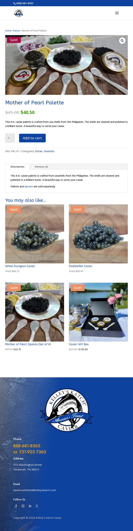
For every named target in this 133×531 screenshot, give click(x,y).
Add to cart (32, 138)
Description (17, 166)
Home (8, 30)
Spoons (28, 186)
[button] (122, 41)
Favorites (49, 151)
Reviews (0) (41, 166)
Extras (16, 30)
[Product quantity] (10, 138)
